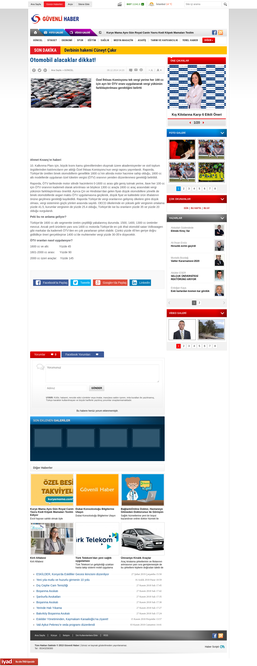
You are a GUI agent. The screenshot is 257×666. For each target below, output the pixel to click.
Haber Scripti (212, 646)
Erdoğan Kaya (192, 289)
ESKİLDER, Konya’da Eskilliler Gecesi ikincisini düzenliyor (72, 574)
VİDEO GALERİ (177, 313)
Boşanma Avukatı (47, 591)
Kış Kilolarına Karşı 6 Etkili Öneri (197, 114)
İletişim (66, 635)
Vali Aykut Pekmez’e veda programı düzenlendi (65, 624)
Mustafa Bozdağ (192, 259)
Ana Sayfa (36, 4)
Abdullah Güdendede (192, 229)
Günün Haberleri (54, 4)
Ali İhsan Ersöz (192, 244)
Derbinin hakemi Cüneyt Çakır (90, 50)
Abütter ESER (192, 276)
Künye (54, 635)
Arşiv (70, 4)
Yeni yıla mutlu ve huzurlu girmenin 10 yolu (63, 579)
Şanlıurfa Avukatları (48, 596)
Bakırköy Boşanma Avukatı (53, 613)
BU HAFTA (196, 208)
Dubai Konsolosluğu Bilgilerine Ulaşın (97, 512)
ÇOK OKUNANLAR (180, 199)
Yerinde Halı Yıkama (49, 607)
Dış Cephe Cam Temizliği (52, 585)
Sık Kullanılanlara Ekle (87, 635)
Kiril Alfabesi (52, 559)
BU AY (207, 208)
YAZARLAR (175, 218)
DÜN (186, 208)
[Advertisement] (154, 19)
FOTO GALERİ (177, 133)
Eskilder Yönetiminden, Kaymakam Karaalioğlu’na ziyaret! (72, 619)
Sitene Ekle (84, 4)
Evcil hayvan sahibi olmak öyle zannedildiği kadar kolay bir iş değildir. (52, 513)
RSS (106, 635)
